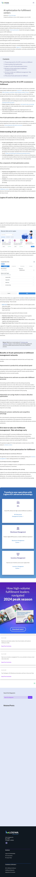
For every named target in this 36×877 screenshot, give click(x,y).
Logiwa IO (18, 47)
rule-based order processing (27, 104)
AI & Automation (8, 855)
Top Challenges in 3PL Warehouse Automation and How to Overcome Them (17, 673)
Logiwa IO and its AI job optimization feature (16, 66)
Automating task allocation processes (13, 125)
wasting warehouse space (8, 102)
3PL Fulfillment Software (10, 868)
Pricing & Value (8, 857)
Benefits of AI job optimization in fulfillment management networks (16, 69)
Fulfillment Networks (9, 870)
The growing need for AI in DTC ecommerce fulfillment (18, 62)
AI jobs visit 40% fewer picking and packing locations (17, 153)
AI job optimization (14, 30)
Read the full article (6, 646)
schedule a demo (8, 444)
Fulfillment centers (4, 189)
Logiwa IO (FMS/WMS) (10, 853)
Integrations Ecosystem (10, 872)
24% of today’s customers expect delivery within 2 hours (15, 92)
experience (19, 90)
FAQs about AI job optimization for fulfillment (16, 75)
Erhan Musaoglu (12, 15)
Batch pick (4, 304)
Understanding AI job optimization (13, 64)
